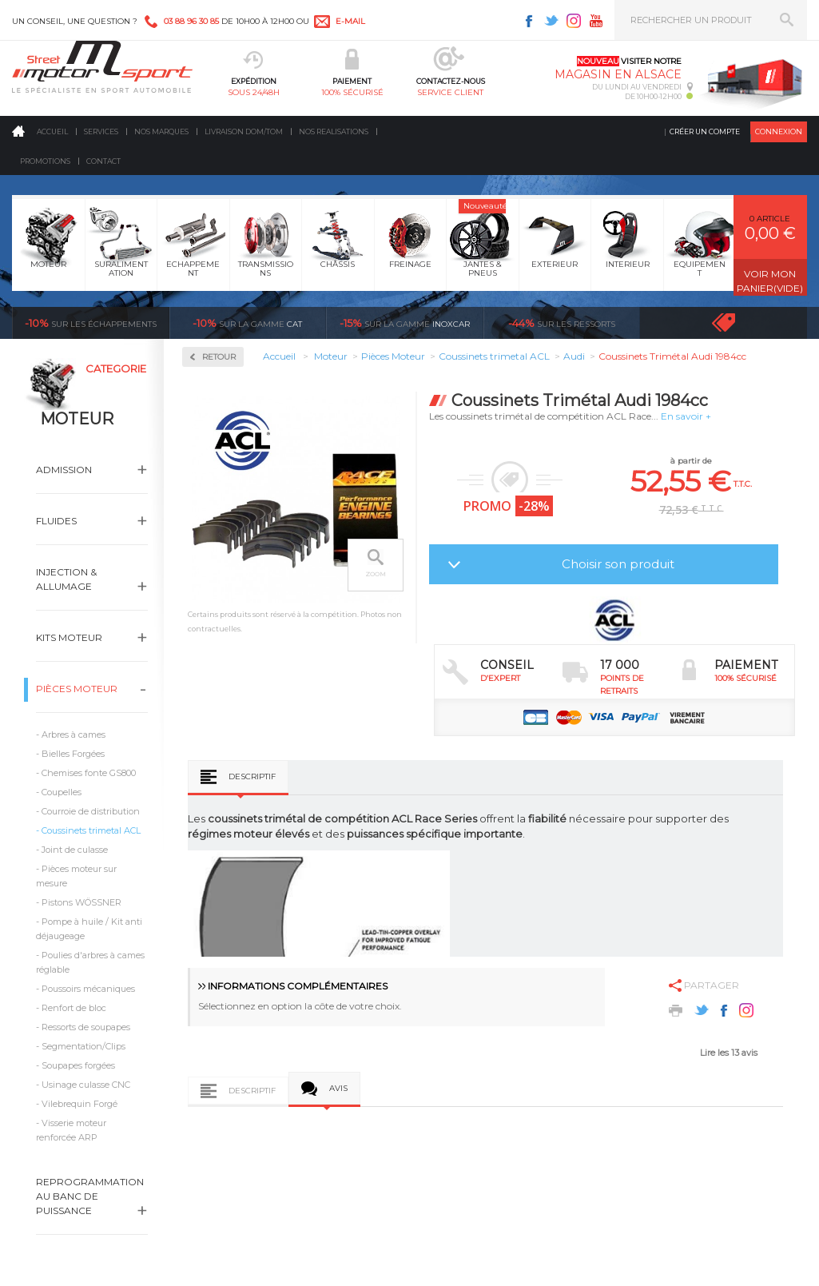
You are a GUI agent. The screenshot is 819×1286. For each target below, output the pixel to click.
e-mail (350, 21)
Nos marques (161, 131)
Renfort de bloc (74, 1007)
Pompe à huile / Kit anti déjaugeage (89, 929)
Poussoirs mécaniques (88, 988)
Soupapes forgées (78, 1065)
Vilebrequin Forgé (79, 1103)
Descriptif (252, 776)
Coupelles (62, 792)
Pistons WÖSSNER (81, 902)
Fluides (56, 521)
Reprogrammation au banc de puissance (90, 1196)
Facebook (529, 21)
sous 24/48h (254, 92)
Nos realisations (333, 131)
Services (101, 131)
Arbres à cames (73, 734)
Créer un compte (705, 131)
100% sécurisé (352, 92)
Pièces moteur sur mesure (76, 876)
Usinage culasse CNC (86, 1084)
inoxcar (405, 323)
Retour (219, 357)
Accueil (52, 131)
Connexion (778, 131)
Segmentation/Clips (83, 1046)
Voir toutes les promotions (738, 322)
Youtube (596, 21)
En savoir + (686, 416)
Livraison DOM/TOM (244, 131)
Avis (338, 1088)
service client (450, 92)
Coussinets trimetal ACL (91, 830)
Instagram (574, 21)
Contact (103, 161)
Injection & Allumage (66, 579)
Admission (64, 470)
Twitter (551, 21)
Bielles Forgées (73, 753)
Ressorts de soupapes (86, 1027)
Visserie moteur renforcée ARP (71, 1130)
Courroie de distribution (91, 811)
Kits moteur (69, 637)
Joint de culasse (75, 849)
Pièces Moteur (76, 689)
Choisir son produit (618, 563)
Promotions (45, 161)
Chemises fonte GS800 (89, 772)
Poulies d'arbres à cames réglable (90, 962)
